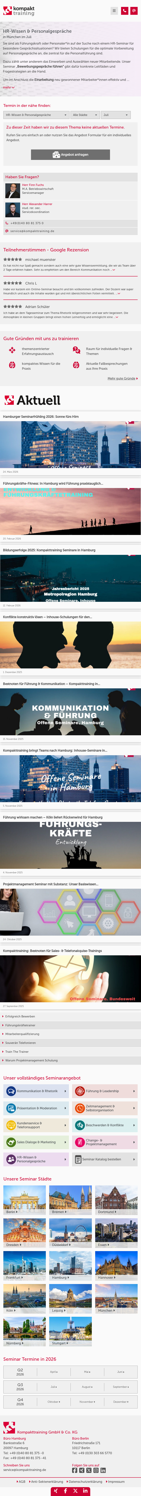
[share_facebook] (65, 1491)
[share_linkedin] (85, 1491)
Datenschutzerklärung (84, 1482)
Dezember (120, 1402)
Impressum (115, 1482)
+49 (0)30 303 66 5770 (95, 1453)
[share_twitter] (75, 1491)
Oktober (54, 1402)
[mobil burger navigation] (114, 11)
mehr (9, 87)
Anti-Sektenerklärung (46, 1482)
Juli (54, 1387)
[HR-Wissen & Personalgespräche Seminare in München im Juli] (124, 11)
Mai (87, 1372)
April (53, 1372)
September (121, 1387)
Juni (120, 1372)
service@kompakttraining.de (24, 1470)
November (87, 1402)
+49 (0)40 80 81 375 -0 (26, 1453)
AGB (20, 1482)
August (87, 1387)
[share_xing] (56, 1491)
